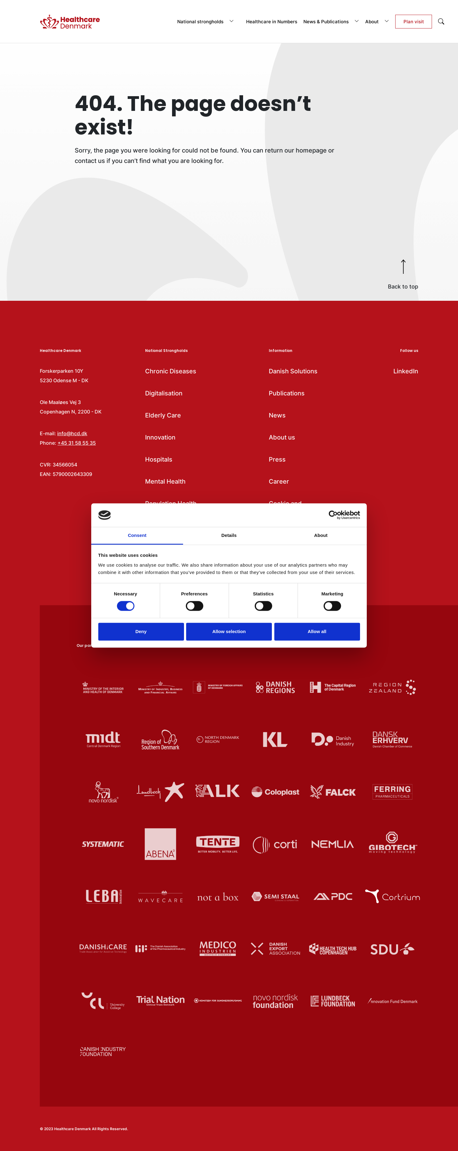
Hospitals (158, 459)
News (277, 415)
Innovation (160, 437)
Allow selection (229, 631)
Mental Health (165, 481)
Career (279, 481)
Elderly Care (163, 415)
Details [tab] (229, 535)
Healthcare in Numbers (271, 22)
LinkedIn (405, 371)
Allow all (317, 631)
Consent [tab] (137, 535)
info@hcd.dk (72, 433)
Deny (141, 631)
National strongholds (205, 22)
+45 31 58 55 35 (77, 443)
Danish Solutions (293, 371)
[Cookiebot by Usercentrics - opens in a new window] (333, 515)
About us (282, 437)
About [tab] (321, 535)
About (377, 22)
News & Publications (331, 22)
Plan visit (414, 22)
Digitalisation (163, 393)
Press (277, 459)
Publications (287, 393)
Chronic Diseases (170, 371)
